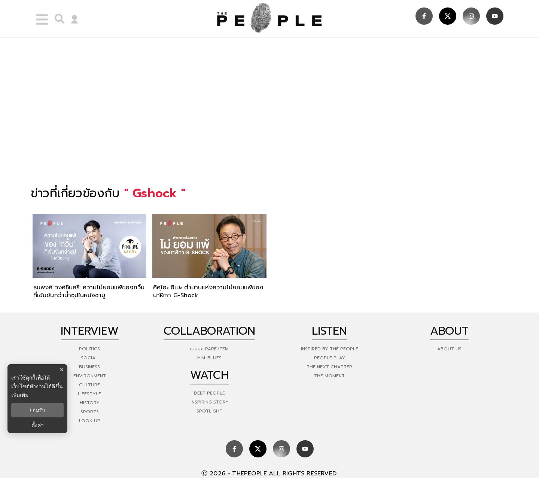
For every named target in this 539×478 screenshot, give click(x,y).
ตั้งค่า (37, 425)
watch (209, 375)
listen (329, 331)
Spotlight (209, 411)
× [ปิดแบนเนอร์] (61, 369)
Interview (90, 331)
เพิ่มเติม (19, 395)
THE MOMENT (329, 375)
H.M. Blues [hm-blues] (209, 357)
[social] (424, 16)
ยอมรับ (37, 410)
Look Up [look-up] (89, 420)
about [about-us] (449, 331)
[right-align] (58, 18)
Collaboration (209, 331)
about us (449, 348)
